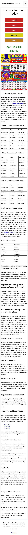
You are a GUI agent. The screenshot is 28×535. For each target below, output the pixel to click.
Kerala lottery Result (10, 232)
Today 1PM (7, 425)
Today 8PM (7, 428)
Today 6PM (7, 426)
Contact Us (14, 533)
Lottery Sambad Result (10, 4)
